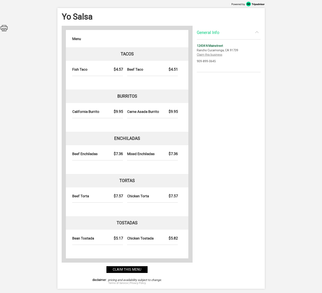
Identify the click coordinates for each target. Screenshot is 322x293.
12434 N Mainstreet (210, 45)
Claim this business (209, 54)
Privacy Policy (138, 283)
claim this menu (127, 269)
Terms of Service (118, 283)
